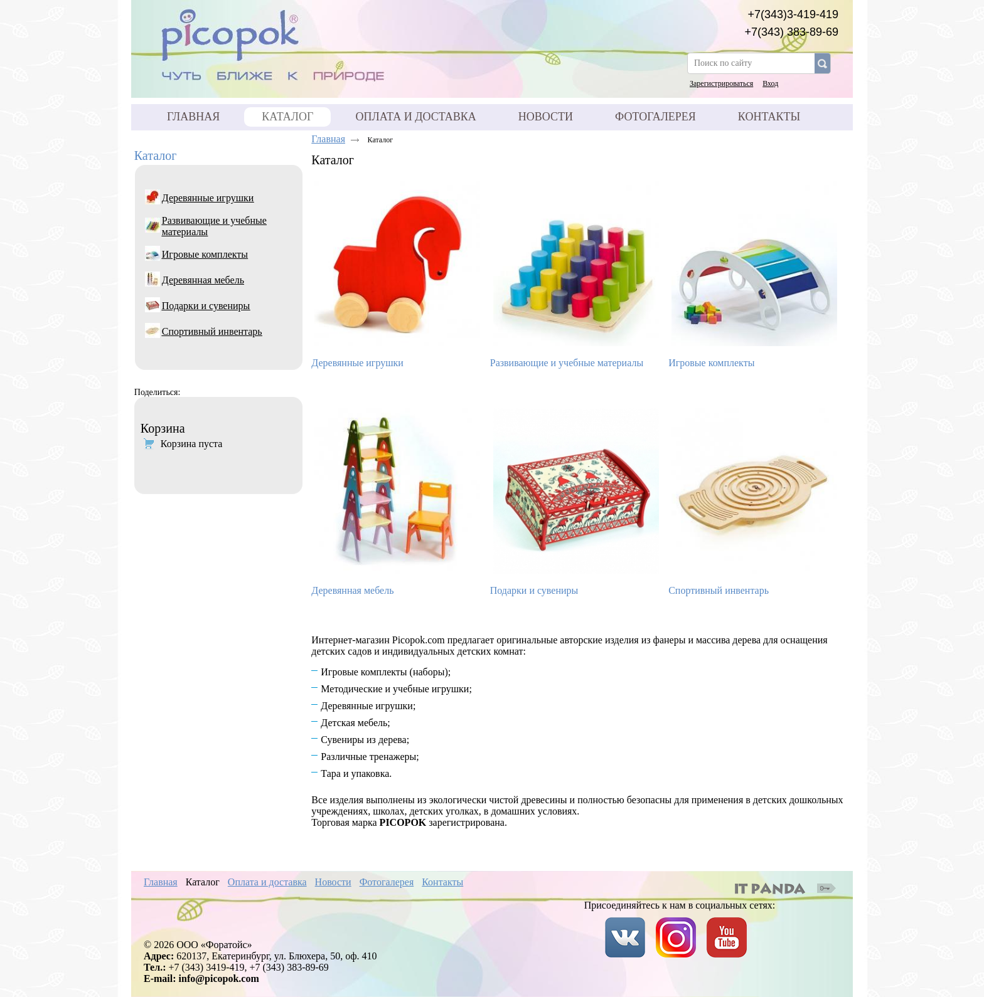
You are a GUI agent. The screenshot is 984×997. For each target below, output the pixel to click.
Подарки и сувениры (534, 590)
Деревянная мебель (352, 590)
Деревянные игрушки (357, 362)
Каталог (155, 155)
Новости (333, 882)
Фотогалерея (387, 882)
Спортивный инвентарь (718, 590)
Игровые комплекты (711, 362)
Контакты (442, 882)
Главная (328, 139)
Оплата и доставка (267, 882)
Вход (770, 83)
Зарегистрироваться (721, 83)
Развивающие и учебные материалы (566, 362)
